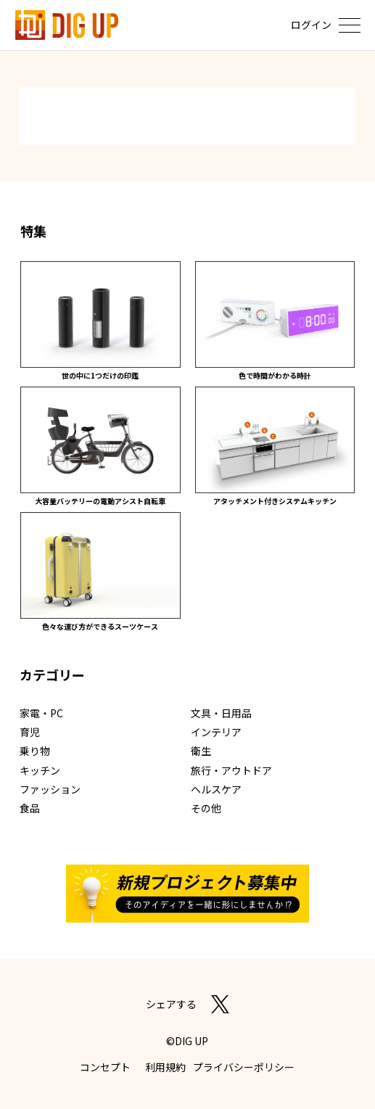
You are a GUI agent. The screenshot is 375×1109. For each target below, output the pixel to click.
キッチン (40, 770)
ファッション (50, 789)
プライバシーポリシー (243, 1067)
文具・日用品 (221, 713)
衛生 (201, 750)
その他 (206, 808)
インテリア (216, 732)
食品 (30, 808)
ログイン (311, 24)
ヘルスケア (216, 789)
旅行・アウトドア (231, 770)
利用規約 (165, 1067)
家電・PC (41, 713)
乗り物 (35, 750)
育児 (30, 732)
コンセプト (105, 1067)
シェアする (171, 1004)
